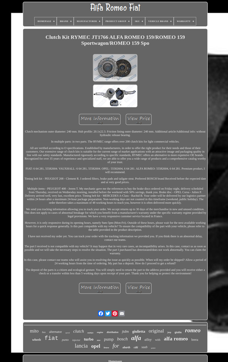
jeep (169, 332)
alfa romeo (176, 338)
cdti (136, 347)
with (157, 339)
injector (76, 340)
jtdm (125, 331)
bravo (106, 347)
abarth (126, 347)
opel (95, 346)
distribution (112, 332)
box (44, 332)
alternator (55, 332)
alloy (148, 339)
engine (100, 332)
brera (194, 339)
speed (67, 333)
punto (65, 339)
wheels (36, 339)
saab (144, 347)
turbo (89, 339)
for (116, 345)
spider (153, 348)
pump (109, 339)
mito (34, 331)
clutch (78, 331)
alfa (136, 338)
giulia (178, 332)
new (99, 340)
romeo (193, 330)
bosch (122, 338)
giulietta (138, 331)
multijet (90, 333)
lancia (81, 346)
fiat (51, 338)
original (156, 331)
